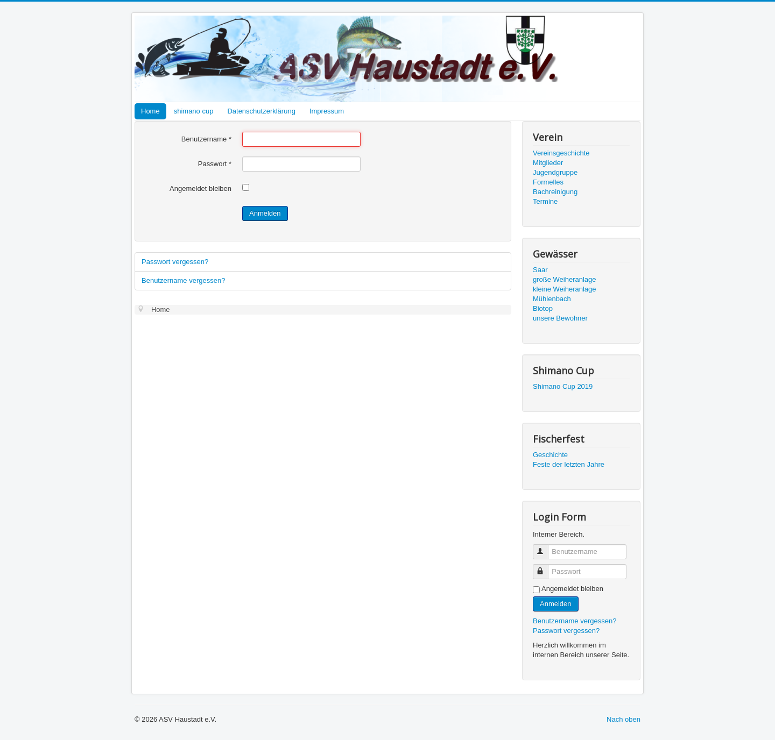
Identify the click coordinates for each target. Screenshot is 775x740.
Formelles (548, 182)
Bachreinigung (555, 192)
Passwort (214, 164)
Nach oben (623, 719)
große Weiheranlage (564, 279)
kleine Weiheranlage (564, 289)
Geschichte (550, 455)
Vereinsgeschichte (561, 153)
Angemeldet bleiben (200, 188)
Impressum (326, 111)
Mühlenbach (552, 299)
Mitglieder (548, 163)
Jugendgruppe (555, 172)
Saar (540, 270)
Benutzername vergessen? (183, 280)
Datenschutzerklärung (261, 111)
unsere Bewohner (560, 318)
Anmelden (265, 213)
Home (150, 111)
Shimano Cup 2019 (563, 386)
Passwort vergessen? (175, 262)
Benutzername (206, 139)
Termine (545, 201)
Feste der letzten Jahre (568, 464)
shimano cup (194, 111)
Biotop (543, 308)
